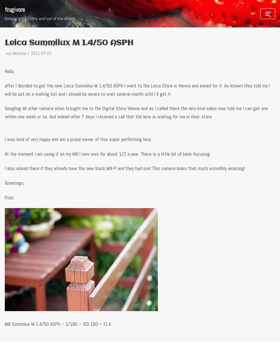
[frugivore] (40, 13)
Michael (19, 53)
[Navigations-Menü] (267, 13)
